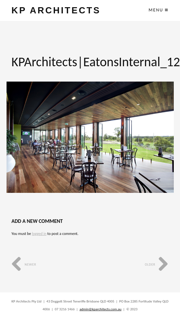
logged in (39, 233)
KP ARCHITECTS (55, 10)
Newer (23, 264)
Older (157, 264)
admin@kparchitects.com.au (100, 309)
